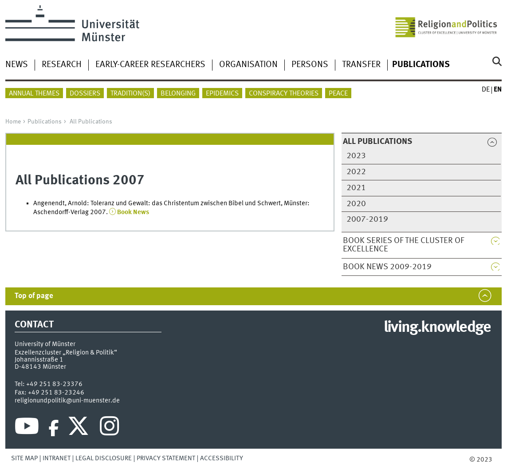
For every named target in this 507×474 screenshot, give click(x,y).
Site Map (24, 458)
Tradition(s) (130, 93)
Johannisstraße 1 (39, 359)
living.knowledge (437, 328)
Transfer (361, 64)
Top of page (34, 296)
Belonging (178, 93)
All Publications (91, 122)
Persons (309, 64)
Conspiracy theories (283, 93)
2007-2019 (367, 219)
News (16, 64)
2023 (356, 156)
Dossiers (85, 93)
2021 (356, 188)
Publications (45, 122)
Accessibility (221, 458)
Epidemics (222, 93)
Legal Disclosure (103, 458)
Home (13, 122)
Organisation (248, 64)
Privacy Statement (166, 458)
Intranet (57, 458)
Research (62, 64)
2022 (356, 172)
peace (338, 93)
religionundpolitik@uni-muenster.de (67, 400)
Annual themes (34, 93)
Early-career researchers (150, 64)
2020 (356, 204)
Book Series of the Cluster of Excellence (403, 245)
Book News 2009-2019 (387, 267)
